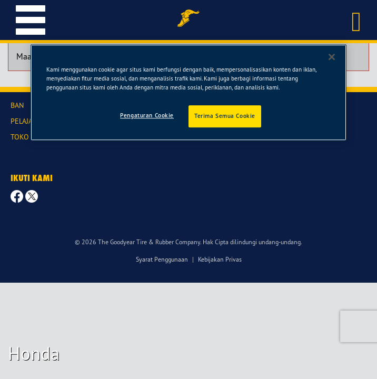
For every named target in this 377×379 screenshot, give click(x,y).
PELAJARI (25, 120)
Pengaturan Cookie (147, 115)
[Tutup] (331, 56)
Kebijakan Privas (220, 259)
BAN (17, 105)
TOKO (20, 136)
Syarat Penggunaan (162, 259)
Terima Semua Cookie (224, 115)
